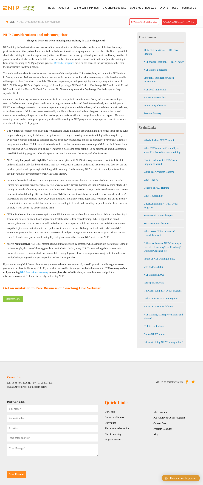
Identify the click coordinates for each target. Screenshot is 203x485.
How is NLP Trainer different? (159, 306)
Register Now (13, 298)
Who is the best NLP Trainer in (159, 140)
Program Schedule (144, 21)
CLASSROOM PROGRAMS (143, 8)
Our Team (110, 411)
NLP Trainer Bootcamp (155, 69)
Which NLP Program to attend (159, 171)
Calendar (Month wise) (179, 21)
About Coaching (113, 434)
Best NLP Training (153, 266)
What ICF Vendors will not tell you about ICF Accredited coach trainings (162, 150)
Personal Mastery (152, 113)
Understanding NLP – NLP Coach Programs (161, 205)
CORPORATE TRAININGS (86, 8)
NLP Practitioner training (34, 272)
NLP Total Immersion (155, 89)
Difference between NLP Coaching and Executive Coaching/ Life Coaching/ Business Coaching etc (163, 247)
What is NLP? (151, 180)
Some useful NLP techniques (158, 215)
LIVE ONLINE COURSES (114, 8)
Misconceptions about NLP (157, 223)
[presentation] (31, 465)
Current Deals (160, 423)
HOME (51, 8)
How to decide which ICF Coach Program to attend (160, 162)
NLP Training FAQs (154, 274)
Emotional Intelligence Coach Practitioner (159, 79)
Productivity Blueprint (155, 105)
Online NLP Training (154, 334)
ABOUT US (64, 8)
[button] (181, 478)
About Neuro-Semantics (117, 428)
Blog (175, 8)
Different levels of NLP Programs (161, 298)
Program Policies (113, 439)
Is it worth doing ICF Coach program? (163, 290)
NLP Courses (160, 412)
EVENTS (164, 8)
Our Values (110, 422)
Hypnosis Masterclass (155, 97)
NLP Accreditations (154, 326)
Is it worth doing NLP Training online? (163, 342)
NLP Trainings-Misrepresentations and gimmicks (163, 316)
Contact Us (189, 8)
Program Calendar (162, 428)
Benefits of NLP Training (156, 187)
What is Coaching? (153, 195)
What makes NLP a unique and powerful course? (159, 233)
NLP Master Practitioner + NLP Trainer (164, 62)
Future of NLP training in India (159, 258)
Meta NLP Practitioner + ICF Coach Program (162, 52)
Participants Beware (154, 282)
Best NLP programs (64, 63)
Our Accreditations (114, 417)
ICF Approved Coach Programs (169, 417)
